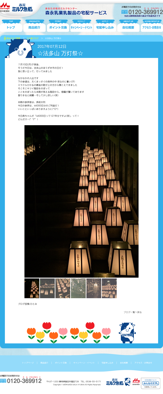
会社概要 (124, 363)
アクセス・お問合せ (143, 363)
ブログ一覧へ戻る (133, 312)
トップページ (28, 363)
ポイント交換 (61, 363)
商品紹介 (44, 363)
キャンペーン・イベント (84, 363)
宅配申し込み (107, 363)
